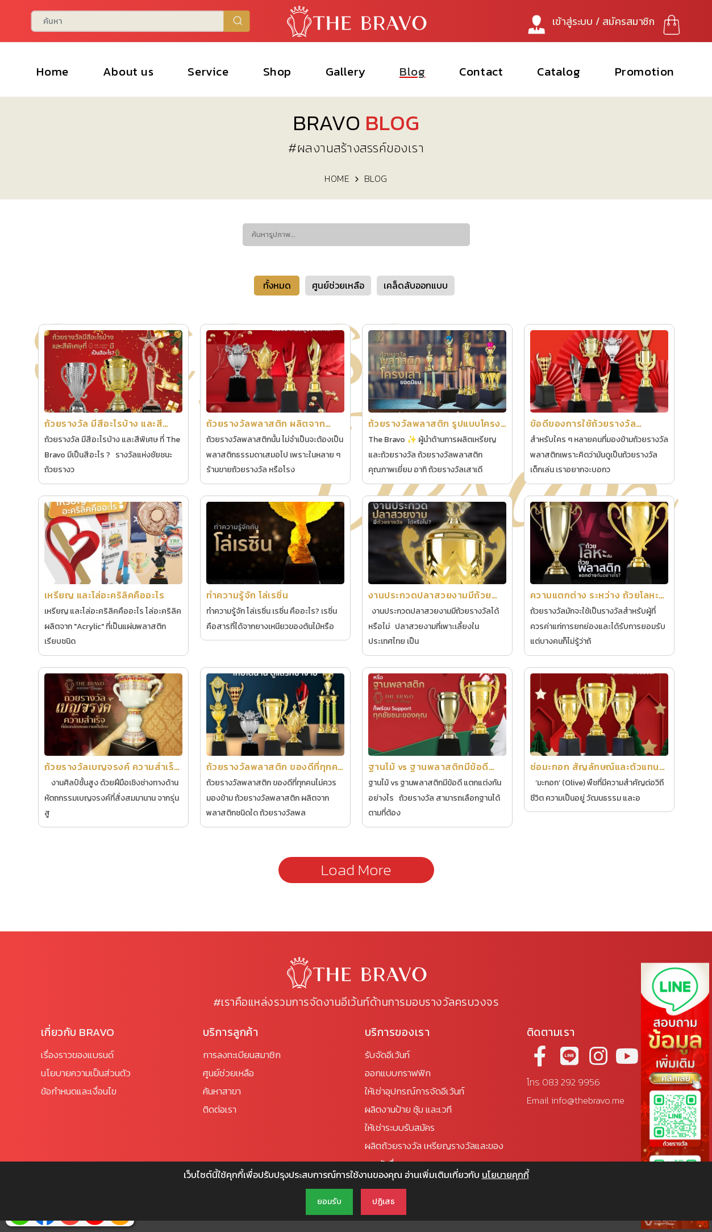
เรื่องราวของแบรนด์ (77, 1055)
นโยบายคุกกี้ (505, 1174)
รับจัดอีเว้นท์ (387, 1055)
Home (53, 71)
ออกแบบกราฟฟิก (398, 1073)
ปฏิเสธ (383, 1202)
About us (128, 71)
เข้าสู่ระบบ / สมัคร (604, 21)
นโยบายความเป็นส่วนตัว (86, 1073)
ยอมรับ (329, 1202)
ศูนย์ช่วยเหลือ (338, 285)
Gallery (345, 71)
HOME (336, 178)
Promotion (644, 71)
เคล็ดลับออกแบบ (416, 285)
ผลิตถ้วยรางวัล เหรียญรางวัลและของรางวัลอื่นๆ (434, 1155)
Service (208, 71)
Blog (413, 71)
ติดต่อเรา (219, 1109)
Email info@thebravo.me (575, 1100)
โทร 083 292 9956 (563, 1082)
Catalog (559, 71)
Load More (356, 869)
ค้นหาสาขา (222, 1091)
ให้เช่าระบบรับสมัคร (400, 1128)
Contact (481, 71)
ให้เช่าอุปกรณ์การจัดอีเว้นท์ (414, 1091)
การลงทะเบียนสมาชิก (242, 1055)
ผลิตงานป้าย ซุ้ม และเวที (408, 1109)
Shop (277, 71)
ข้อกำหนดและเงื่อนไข (78, 1091)
